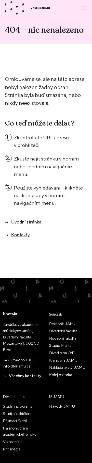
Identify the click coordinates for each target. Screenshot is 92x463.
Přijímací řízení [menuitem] (15, 420)
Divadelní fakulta (16, 397)
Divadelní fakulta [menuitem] (63, 331)
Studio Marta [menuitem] (60, 345)
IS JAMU (56, 397)
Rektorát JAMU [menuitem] (63, 323)
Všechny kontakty (25, 375)
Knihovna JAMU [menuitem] (63, 360)
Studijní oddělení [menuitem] (17, 413)
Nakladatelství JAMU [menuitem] (67, 367)
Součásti (55, 314)
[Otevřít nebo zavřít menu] (83, 8)
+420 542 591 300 (19, 360)
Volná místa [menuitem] (13, 441)
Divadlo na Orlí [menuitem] (61, 353)
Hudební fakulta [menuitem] (62, 338)
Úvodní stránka (26, 221)
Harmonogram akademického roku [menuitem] (20, 431)
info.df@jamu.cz (16, 366)
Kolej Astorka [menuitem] (60, 374)
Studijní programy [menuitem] (18, 406)
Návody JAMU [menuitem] (62, 406)
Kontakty (20, 234)
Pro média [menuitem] (11, 449)
